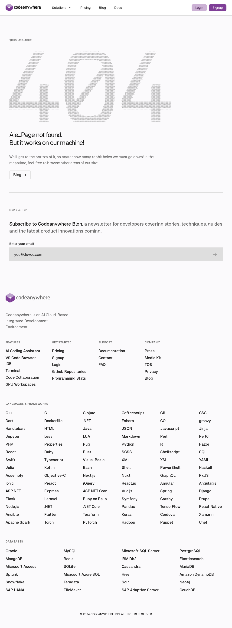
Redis (69, 558)
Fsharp (128, 420)
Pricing (85, 8)
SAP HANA (15, 590)
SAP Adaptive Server (140, 590)
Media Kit (153, 357)
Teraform (91, 514)
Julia (10, 467)
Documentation (111, 351)
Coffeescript (133, 413)
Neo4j (185, 582)
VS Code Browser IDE (21, 360)
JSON (127, 428)
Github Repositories (69, 371)
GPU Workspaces (21, 384)
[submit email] (215, 254)
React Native (210, 506)
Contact (105, 357)
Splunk (12, 574)
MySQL (70, 551)
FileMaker (72, 590)
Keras (127, 514)
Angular (167, 483)
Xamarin (206, 514)
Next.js (89, 475)
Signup (217, 8)
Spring (166, 491)
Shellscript (170, 452)
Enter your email (21, 244)
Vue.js (127, 491)
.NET (87, 420)
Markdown (131, 436)
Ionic (10, 483)
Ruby (48, 452)
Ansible (12, 514)
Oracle (11, 551)
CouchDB (188, 590)
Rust (87, 452)
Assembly (14, 475)
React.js (129, 483)
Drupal (205, 498)
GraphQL (168, 475)
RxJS (204, 475)
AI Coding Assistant (23, 351)
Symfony (129, 498)
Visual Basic (94, 459)
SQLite (69, 566)
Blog (103, 8)
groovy (205, 420)
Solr (125, 582)
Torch (49, 522)
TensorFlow (170, 506)
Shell (126, 467)
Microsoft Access (21, 566)
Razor (204, 444)
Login (199, 8)
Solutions (62, 8)
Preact (50, 483)
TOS (148, 364)
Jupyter (13, 436)
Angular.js (207, 483)
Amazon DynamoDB (197, 574)
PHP (9, 444)
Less (48, 436)
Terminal (13, 370)
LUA (86, 436)
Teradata (71, 582)
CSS (203, 413)
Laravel (50, 498)
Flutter (50, 514)
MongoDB (14, 558)
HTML (49, 428)
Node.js (12, 506)
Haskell (205, 467)
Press (150, 351)
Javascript (169, 428)
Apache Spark (18, 522)
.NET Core (91, 506)
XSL (163, 459)
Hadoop (128, 522)
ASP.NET (13, 491)
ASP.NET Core (95, 491)
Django (205, 491)
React (11, 452)
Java (87, 428)
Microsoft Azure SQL (82, 574)
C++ (9, 413)
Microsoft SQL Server (141, 551)
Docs (118, 8)
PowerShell (170, 467)
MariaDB (187, 566)
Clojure (89, 413)
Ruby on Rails (95, 498)
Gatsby (166, 498)
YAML (204, 459)
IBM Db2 (129, 558)
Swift (10, 459)
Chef (203, 522)
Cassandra (131, 566)
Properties (53, 444)
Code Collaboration (22, 377)
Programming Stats (69, 378)
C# (162, 413)
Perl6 (204, 436)
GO (163, 420)
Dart (9, 420)
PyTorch (90, 522)
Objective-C (55, 475)
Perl (163, 436)
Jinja (203, 428)
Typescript (53, 459)
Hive (125, 574)
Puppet (166, 522)
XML (126, 459)
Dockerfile (53, 420)
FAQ (102, 364)
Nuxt (126, 475)
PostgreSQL (190, 551)
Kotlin (49, 467)
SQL (202, 452)
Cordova (167, 514)
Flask (11, 498)
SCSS (127, 452)
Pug (86, 444)
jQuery (89, 483)
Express (51, 491)
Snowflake (15, 582)
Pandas (128, 506)
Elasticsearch (191, 558)
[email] (111, 254)
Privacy (151, 371)
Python (128, 444)
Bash (87, 467)
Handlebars (16, 428)
